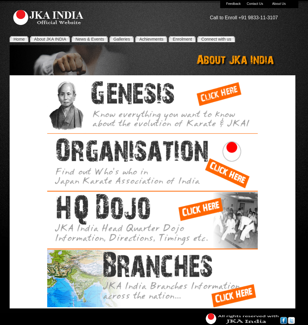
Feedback (233, 3)
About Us (279, 3)
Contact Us (255, 3)
